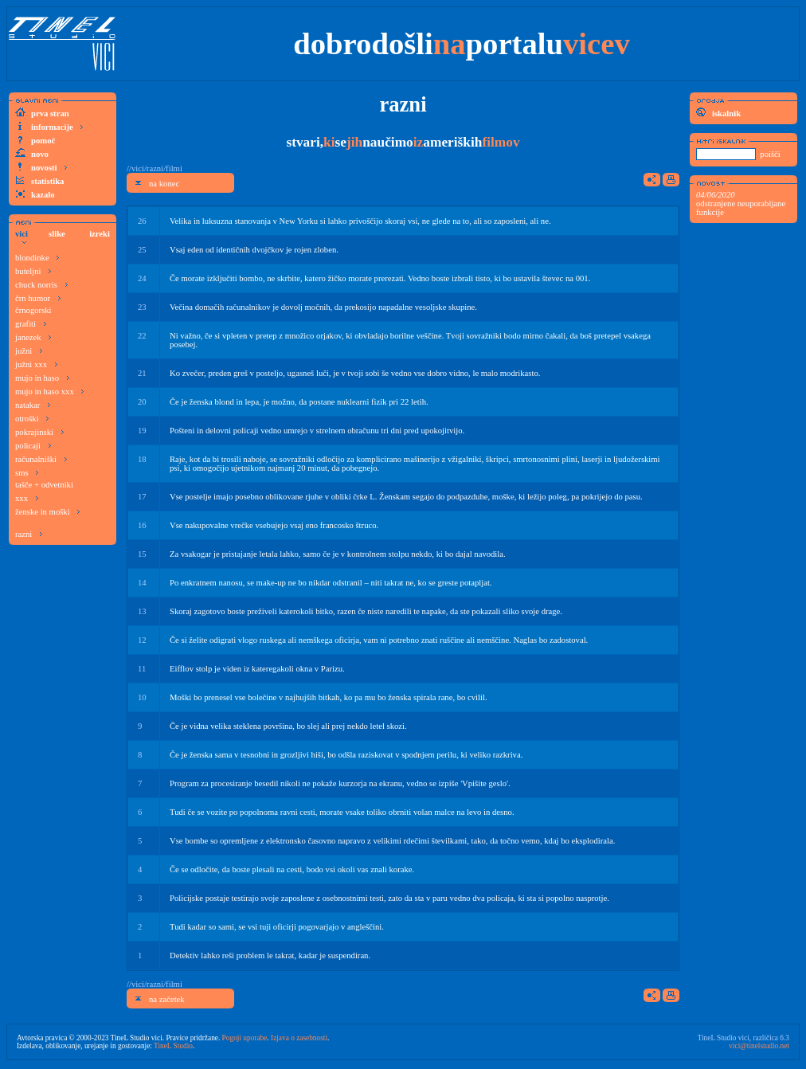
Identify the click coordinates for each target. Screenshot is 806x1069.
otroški (32, 418)
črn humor (38, 297)
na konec (156, 183)
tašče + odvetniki (44, 484)
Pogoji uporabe (245, 1038)
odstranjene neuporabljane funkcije (740, 203)
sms (27, 472)
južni (29, 350)
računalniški (41, 458)
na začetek (159, 998)
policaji (33, 445)
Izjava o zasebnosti (299, 1038)
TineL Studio (173, 1046)
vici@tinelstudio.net (759, 1046)
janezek (33, 336)
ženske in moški (47, 511)
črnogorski (33, 310)
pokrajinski (40, 431)
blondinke (37, 257)
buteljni (33, 270)
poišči (770, 154)
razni (29, 533)
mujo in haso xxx (49, 391)
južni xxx (36, 363)
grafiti (31, 323)
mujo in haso (42, 377)
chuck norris (41, 284)
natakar (33, 404)
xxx (27, 497)
